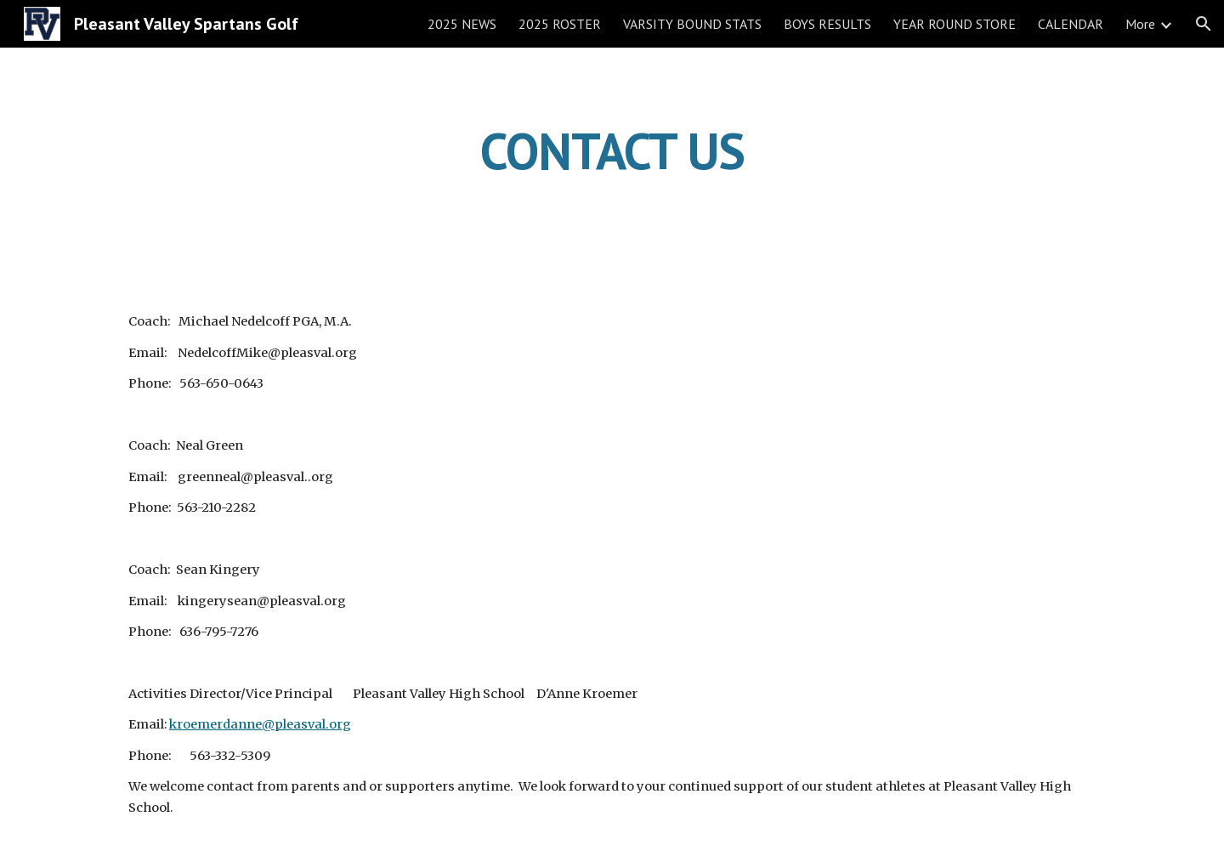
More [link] (1140, 23)
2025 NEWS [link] (462, 23)
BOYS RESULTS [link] (827, 23)
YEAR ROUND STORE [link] (954, 23)
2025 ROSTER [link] (559, 23)
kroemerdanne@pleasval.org (260, 724)
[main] (612, 150)
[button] (1203, 23)
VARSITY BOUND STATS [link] (692, 23)
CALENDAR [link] (1070, 23)
